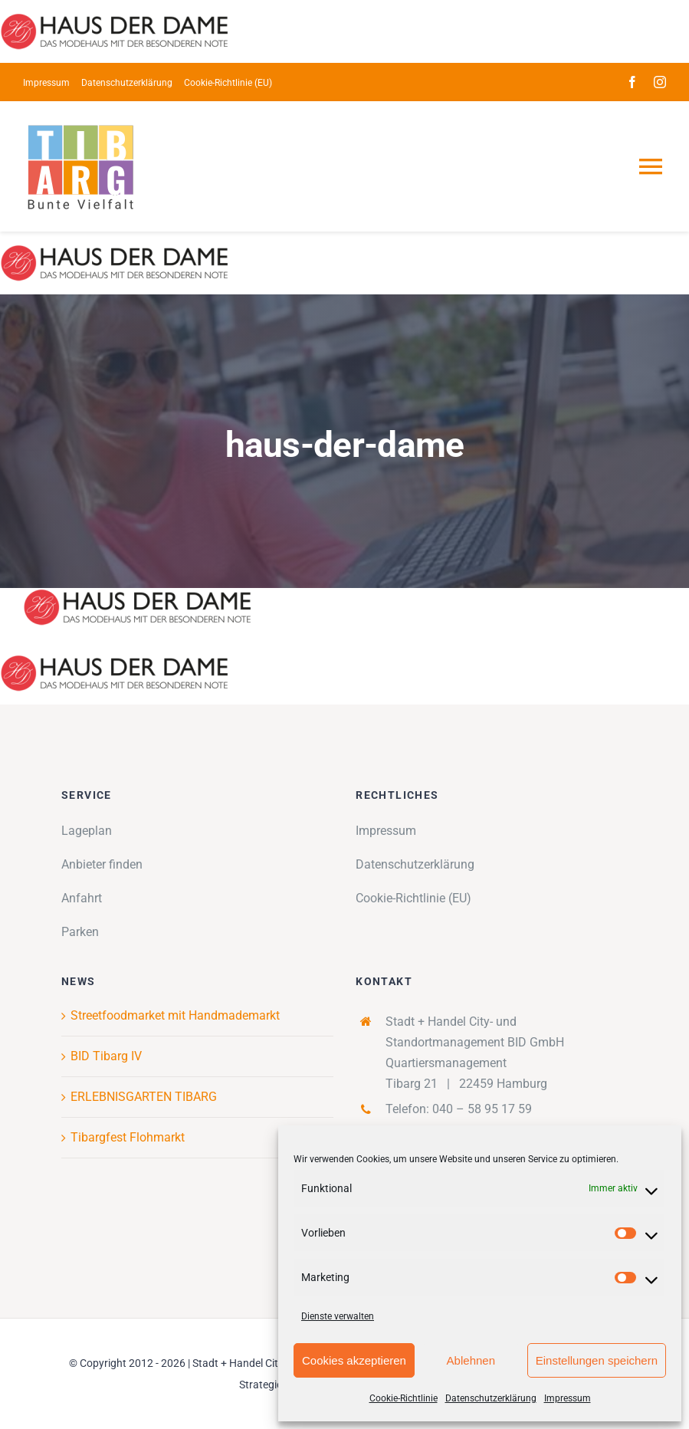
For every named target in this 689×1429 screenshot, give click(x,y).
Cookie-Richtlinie (403, 1398)
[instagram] (660, 82)
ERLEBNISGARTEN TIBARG (144, 1096)
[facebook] (632, 82)
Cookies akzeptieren (354, 1360)
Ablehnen (471, 1360)
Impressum (567, 1398)
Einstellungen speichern (597, 1360)
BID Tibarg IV (106, 1056)
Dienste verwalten (337, 1316)
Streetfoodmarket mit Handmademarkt (175, 1015)
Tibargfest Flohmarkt (128, 1137)
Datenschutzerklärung (490, 1398)
